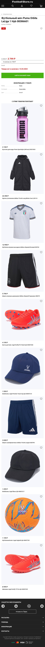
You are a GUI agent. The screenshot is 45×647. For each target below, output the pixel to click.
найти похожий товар (22, 75)
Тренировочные (6, 14)
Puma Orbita (22, 89)
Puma (20, 85)
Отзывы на (24, 611)
